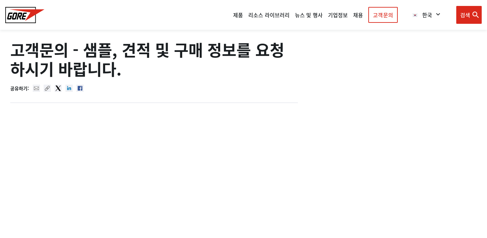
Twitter (58, 88)
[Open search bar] (469, 15)
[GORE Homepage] (25, 15)
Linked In (69, 88)
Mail (36, 88)
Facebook (80, 88)
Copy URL (47, 88)
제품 (238, 15)
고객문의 (383, 15)
